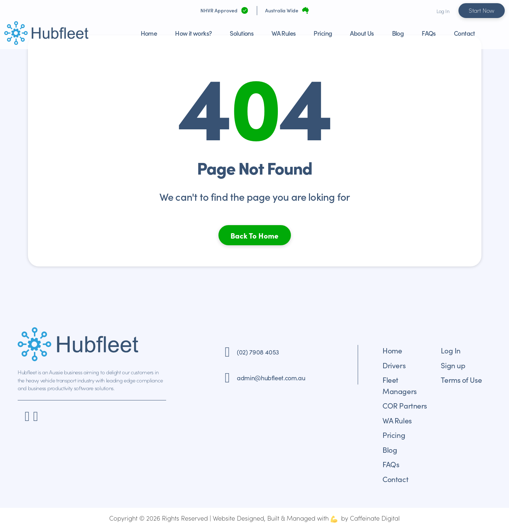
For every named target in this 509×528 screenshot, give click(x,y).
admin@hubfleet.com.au (271, 377)
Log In (443, 10)
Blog (398, 33)
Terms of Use (461, 379)
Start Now (482, 10)
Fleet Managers (399, 385)
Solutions (241, 33)
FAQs (429, 33)
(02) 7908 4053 (258, 351)
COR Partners (404, 405)
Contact (464, 33)
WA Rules (283, 33)
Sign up (453, 365)
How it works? (193, 33)
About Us (362, 33)
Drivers (393, 365)
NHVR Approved (219, 10)
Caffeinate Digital (375, 518)
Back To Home (254, 235)
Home (149, 33)
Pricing (323, 33)
